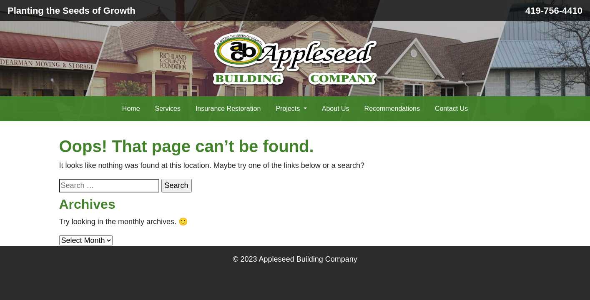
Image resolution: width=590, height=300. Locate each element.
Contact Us (451, 108)
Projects (288, 108)
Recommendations (392, 108)
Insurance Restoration (228, 108)
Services (168, 108)
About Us (335, 108)
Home (131, 108)
